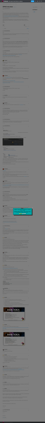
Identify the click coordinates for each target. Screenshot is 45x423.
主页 (5, 1)
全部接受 (20, 213)
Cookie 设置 (24, 213)
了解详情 (24, 210)
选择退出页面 (23, 212)
